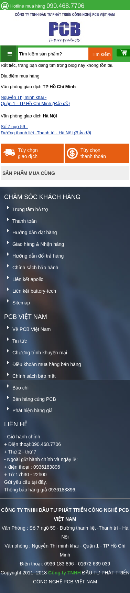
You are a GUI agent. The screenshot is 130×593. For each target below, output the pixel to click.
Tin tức (15, 340)
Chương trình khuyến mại (35, 351)
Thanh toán (20, 220)
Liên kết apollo (23, 278)
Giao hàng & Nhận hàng (34, 243)
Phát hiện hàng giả (28, 409)
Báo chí (16, 387)
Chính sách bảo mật (30, 375)
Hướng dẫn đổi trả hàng (34, 255)
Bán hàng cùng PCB (30, 398)
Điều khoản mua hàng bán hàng (42, 363)
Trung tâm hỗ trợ (26, 208)
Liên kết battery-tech (30, 290)
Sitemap (17, 301)
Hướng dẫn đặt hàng (30, 231)
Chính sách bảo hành (31, 266)
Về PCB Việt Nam (27, 328)
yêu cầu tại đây (29, 482)
